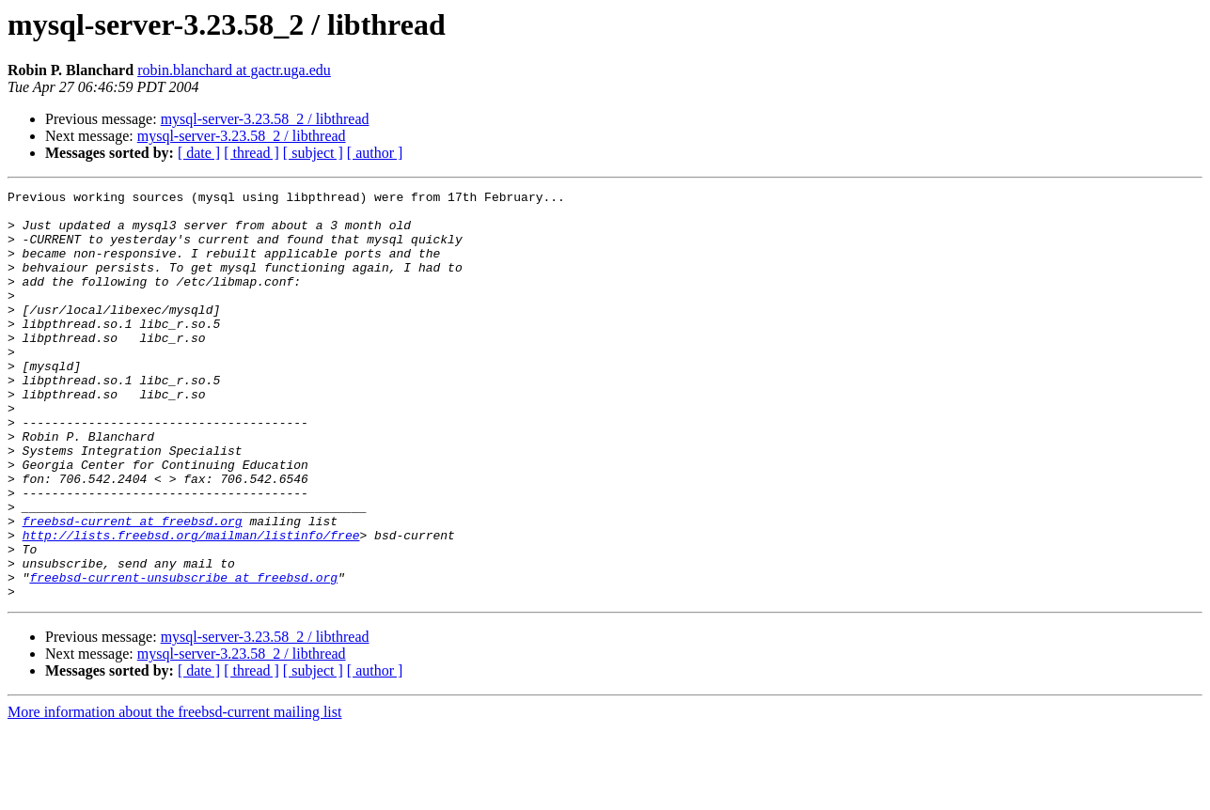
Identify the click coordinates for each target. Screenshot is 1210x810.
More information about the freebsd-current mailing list (174, 794)
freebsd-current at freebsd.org (133, 588)
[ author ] (375, 153)
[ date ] (199, 153)
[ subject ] (313, 153)
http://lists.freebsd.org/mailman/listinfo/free (191, 605)
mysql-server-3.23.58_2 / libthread (265, 119)
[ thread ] (251, 153)
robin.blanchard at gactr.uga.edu (234, 70)
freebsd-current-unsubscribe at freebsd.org (183, 655)
